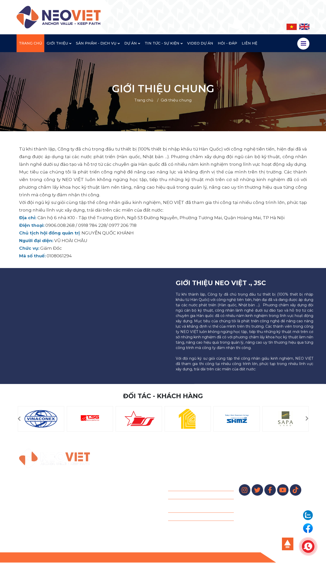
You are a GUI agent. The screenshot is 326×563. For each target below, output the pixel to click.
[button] (19, 418)
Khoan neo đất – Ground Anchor (196, 483)
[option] (41, 419)
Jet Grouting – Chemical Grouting (198, 491)
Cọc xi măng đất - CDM (189, 512)
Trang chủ (144, 100)
